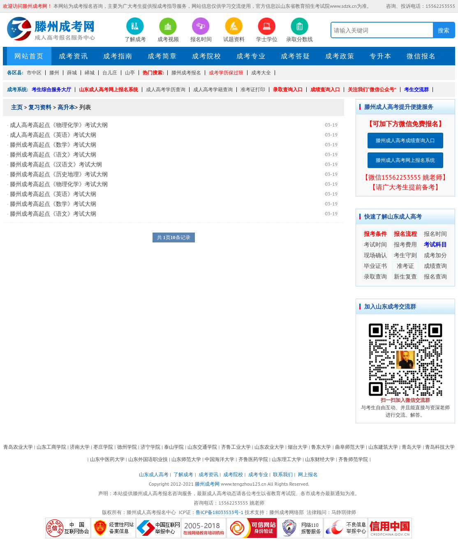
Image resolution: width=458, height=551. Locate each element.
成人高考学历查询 (165, 89)
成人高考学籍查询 (213, 89)
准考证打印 (253, 89)
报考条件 (375, 233)
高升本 (66, 107)
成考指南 (118, 56)
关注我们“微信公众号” (372, 89)
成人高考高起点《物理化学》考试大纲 (59, 125)
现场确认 (375, 255)
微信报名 (421, 56)
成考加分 (435, 255)
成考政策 (340, 56)
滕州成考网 (207, 484)
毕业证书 (375, 266)
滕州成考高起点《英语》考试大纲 (53, 194)
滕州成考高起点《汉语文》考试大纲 (56, 164)
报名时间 (435, 233)
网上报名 (308, 474)
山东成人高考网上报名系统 (108, 89)
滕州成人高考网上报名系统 (405, 160)
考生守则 (405, 255)
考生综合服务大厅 (51, 89)
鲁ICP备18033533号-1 (219, 512)
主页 (17, 107)
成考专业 (251, 56)
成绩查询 (435, 266)
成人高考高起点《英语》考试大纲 (53, 134)
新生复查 (405, 276)
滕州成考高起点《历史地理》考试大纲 (59, 174)
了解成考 (183, 474)
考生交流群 (416, 89)
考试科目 (435, 244)
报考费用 (405, 244)
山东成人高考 (154, 474)
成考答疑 (295, 56)
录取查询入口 (288, 89)
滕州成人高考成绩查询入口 (405, 140)
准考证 (405, 266)
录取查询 (375, 276)
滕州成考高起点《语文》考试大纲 (53, 154)
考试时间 (375, 244)
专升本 (381, 56)
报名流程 (405, 233)
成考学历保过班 (226, 72)
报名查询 (435, 276)
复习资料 (39, 107)
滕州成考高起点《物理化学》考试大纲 (59, 184)
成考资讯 (73, 56)
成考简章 (162, 56)
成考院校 (207, 56)
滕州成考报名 (186, 72)
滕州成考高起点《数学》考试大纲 (53, 144)
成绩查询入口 (325, 89)
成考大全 (261, 72)
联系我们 (283, 474)
